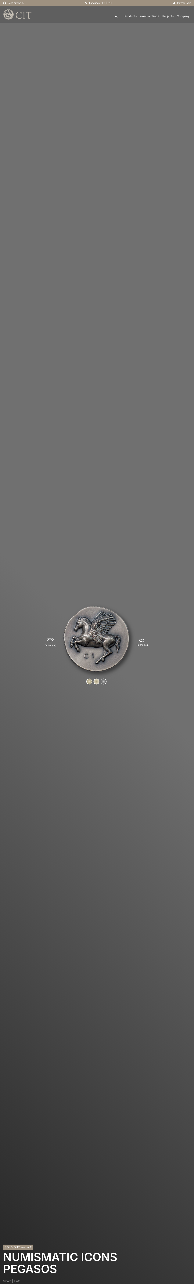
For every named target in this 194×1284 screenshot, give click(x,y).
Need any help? (16, 3)
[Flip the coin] (142, 642)
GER (103, 3)
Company (183, 16)
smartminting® (149, 16)
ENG (109, 3)
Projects (168, 16)
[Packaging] (50, 642)
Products (130, 16)
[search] (116, 16)
